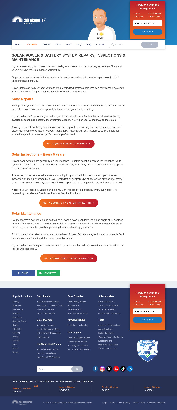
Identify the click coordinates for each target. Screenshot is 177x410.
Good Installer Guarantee (109, 312)
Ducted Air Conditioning (78, 324)
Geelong (16, 331)
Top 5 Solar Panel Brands (48, 300)
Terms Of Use (139, 401)
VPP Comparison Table (78, 312)
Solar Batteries (75, 295)
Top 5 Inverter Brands (46, 324)
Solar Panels (43, 295)
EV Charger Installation (78, 344)
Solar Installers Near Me (108, 304)
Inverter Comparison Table (48, 327)
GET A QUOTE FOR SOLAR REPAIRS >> (68, 144)
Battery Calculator (106, 331)
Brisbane (16, 312)
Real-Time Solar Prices (108, 343)
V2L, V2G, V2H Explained (79, 348)
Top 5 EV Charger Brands (79, 336)
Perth (14, 343)
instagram (102, 367)
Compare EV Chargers (77, 340)
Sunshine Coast (19, 319)
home (18, 44)
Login (104, 401)
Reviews (46, 44)
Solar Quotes (29, 20)
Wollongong (17, 308)
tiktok (123, 367)
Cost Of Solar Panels (46, 312)
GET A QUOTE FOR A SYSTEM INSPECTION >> (68, 203)
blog (89, 44)
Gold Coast (17, 315)
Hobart (15, 347)
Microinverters (43, 335)
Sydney (15, 300)
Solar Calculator (105, 327)
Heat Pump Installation (46, 352)
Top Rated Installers (106, 308)
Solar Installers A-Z (106, 300)
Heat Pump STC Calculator (48, 355)
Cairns (15, 323)
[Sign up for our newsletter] (48, 273)
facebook (95, 367)
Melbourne (17, 327)
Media (112, 401)
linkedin (130, 367)
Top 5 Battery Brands (77, 300)
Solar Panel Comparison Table (50, 304)
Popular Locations (22, 295)
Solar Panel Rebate (45, 308)
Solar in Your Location (107, 347)
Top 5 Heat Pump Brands (47, 348)
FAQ (79, 44)
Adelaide (16, 339)
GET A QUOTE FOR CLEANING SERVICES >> (68, 258)
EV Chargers (74, 331)
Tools (58, 44)
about (69, 44)
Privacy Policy (124, 401)
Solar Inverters (44, 318)
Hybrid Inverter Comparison (49, 331)
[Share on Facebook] (23, 273)
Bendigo (15, 335)
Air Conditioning (76, 318)
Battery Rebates (74, 308)
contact (100, 44)
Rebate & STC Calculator (109, 324)
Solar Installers (106, 295)
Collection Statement (156, 401)
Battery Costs (73, 304)
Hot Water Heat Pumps (49, 342)
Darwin (15, 350)
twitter (109, 367)
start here (32, 44)
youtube (116, 367)
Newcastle (16, 304)
